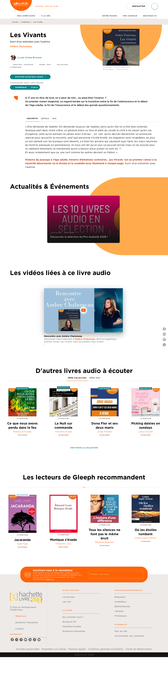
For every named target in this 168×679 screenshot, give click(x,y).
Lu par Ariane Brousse (29, 57)
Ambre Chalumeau (21, 46)
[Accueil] (21, 6)
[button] (137, 6)
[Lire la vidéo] (83, 310)
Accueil (15, 22)
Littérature (25, 22)
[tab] (12, 16)
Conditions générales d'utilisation (105, 649)
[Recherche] (154, 6)
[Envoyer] (140, 574)
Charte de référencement (138, 649)
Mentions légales (77, 649)
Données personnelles (27, 649)
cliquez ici (50, 579)
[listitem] (12, 639)
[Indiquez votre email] (112, 574)
